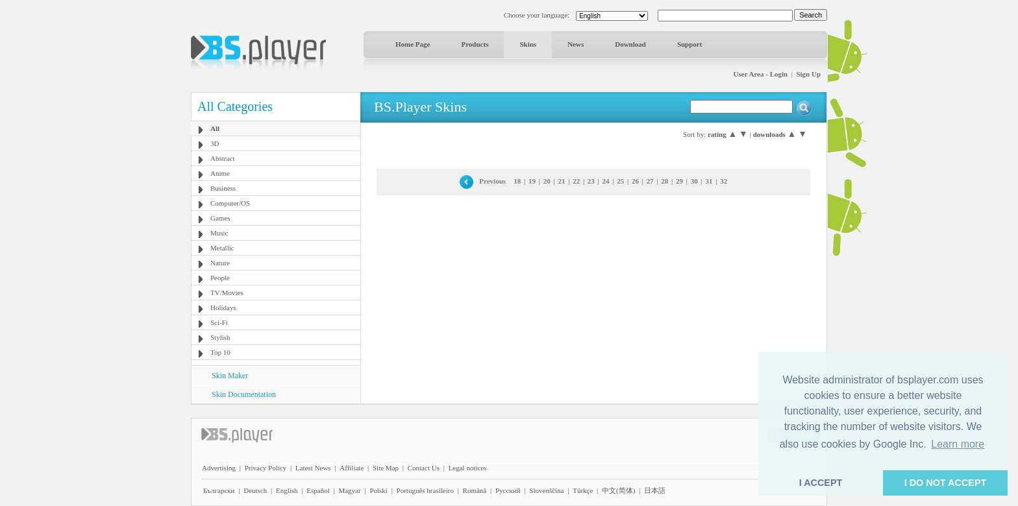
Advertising (219, 468)
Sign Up (808, 74)
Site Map (386, 468)
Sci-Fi (219, 322)
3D (214, 143)
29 (679, 181)
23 (591, 181)
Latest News (313, 468)
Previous (492, 181)
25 (620, 181)
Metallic (222, 248)
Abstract (222, 158)
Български (219, 490)
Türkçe (583, 490)
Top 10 (220, 352)
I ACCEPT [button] (821, 482)
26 (635, 181)
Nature (220, 263)
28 (664, 181)
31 (708, 181)
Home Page (412, 44)
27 (650, 181)
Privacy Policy (265, 468)
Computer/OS (230, 203)
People (220, 278)
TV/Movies (226, 292)
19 (532, 181)
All (214, 128)
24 (606, 181)
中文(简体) (618, 490)
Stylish (220, 337)
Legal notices (468, 468)
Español (317, 490)
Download (630, 44)
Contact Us (424, 468)
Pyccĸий (508, 490)
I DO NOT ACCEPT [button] (945, 482)
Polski (378, 490)
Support (689, 44)
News (575, 44)
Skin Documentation (244, 394)
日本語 (654, 490)
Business (223, 188)
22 (576, 181)
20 (547, 181)
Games (220, 218)
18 (517, 181)
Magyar (349, 490)
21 (561, 181)
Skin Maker (230, 375)
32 (723, 181)
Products (474, 44)
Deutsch (255, 490)
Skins (527, 44)
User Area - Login (761, 74)
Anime (220, 173)
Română (475, 490)
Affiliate (352, 468)
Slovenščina (546, 490)
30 (694, 181)
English (287, 490)
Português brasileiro (425, 490)
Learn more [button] (957, 444)
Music (219, 233)
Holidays (223, 307)
